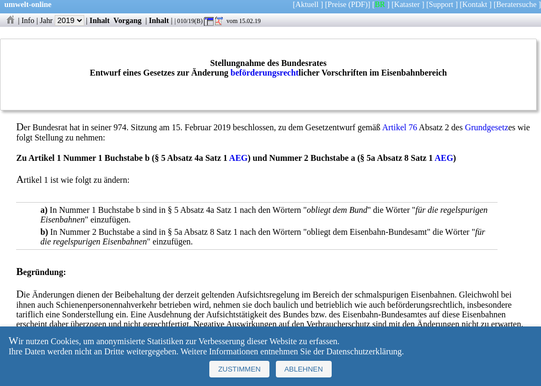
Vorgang (127, 20)
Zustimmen (239, 369)
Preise (336, 4)
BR (380, 4)
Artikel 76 (399, 127)
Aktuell (306, 4)
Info (27, 20)
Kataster (407, 4)
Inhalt (100, 20)
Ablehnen (303, 369)
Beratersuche (516, 4)
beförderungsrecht (265, 72)
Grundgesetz (486, 127)
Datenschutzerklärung (363, 351)
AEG (238, 157)
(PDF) (358, 4)
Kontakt (474, 4)
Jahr (62, 20)
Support (441, 4)
